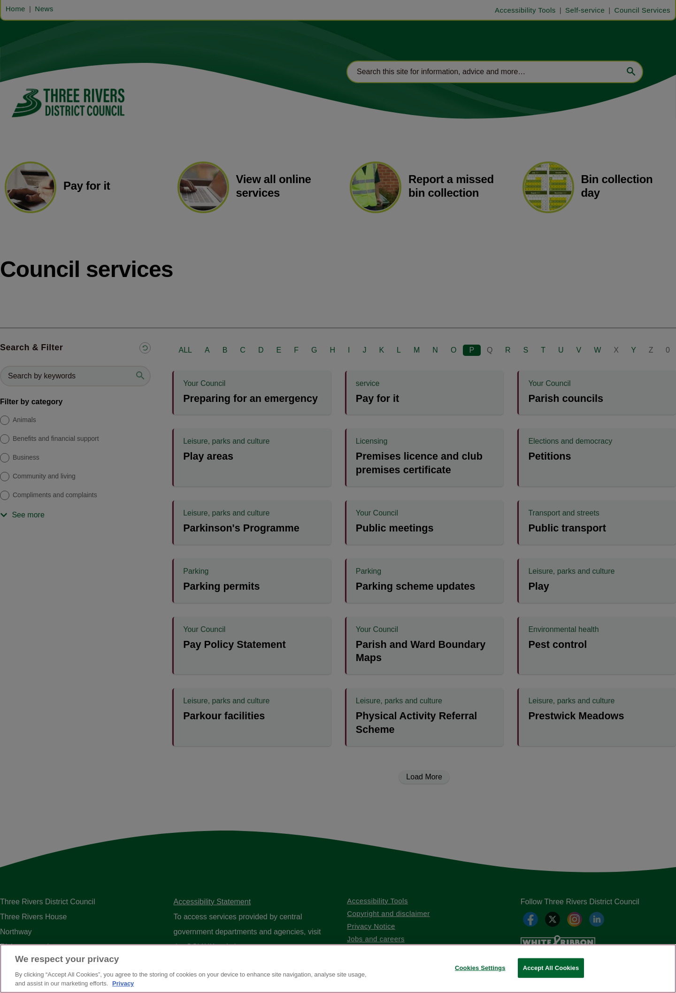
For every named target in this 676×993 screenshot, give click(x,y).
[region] (338, 968)
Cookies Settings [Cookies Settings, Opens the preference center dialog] (480, 967)
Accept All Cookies (551, 967)
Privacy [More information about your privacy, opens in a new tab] (123, 983)
